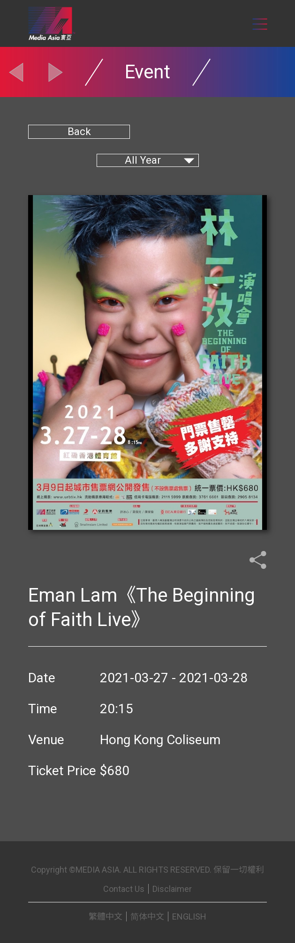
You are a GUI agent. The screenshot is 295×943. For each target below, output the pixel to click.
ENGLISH (189, 916)
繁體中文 (105, 916)
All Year (143, 160)
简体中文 (147, 916)
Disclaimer (172, 889)
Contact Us (123, 889)
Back (79, 131)
